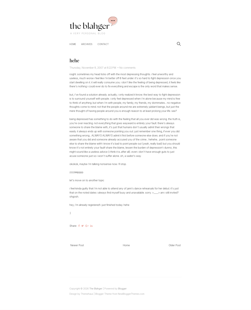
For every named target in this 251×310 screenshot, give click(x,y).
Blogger (122, 288)
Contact (103, 44)
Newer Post (77, 245)
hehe (74, 60)
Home (72, 44)
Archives (86, 44)
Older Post (175, 245)
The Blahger (95, 288)
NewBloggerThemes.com (131, 293)
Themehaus (87, 293)
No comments (127, 67)
